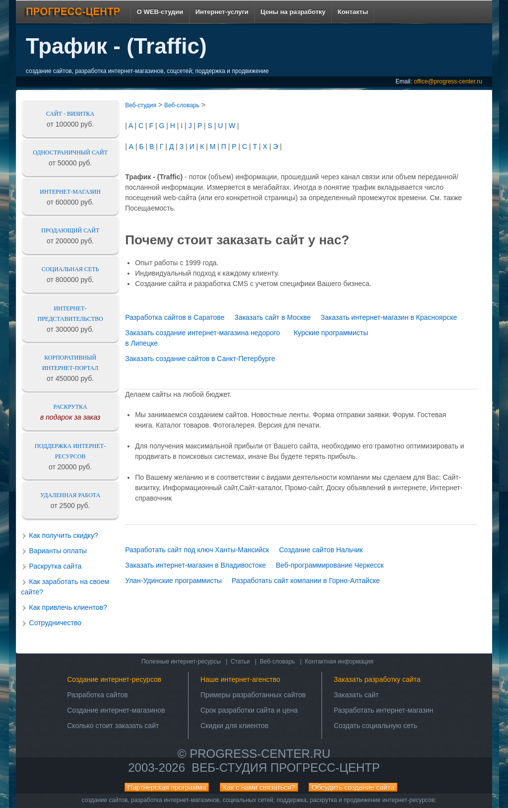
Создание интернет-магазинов (116, 710)
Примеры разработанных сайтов (253, 695)
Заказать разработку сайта (377, 679)
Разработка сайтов (97, 695)
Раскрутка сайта (55, 566)
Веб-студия (140, 105)
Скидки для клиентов (234, 726)
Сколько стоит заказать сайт (113, 726)
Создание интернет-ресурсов (114, 679)
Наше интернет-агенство (240, 679)
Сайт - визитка (70, 113)
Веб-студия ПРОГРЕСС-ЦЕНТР (285, 767)
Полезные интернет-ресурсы (181, 661)
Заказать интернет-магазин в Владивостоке (195, 565)
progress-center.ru (260, 753)
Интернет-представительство (70, 313)
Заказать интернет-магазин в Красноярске (388, 317)
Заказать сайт (356, 695)
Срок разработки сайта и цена (249, 710)
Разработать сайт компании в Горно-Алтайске (306, 581)
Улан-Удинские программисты (173, 581)
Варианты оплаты (58, 551)
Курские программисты (331, 333)
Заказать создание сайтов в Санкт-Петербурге (200, 359)
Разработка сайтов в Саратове (174, 317)
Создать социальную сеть (375, 726)
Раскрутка (70, 406)
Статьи (240, 661)
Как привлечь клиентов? (68, 607)
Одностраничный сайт (70, 152)
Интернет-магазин (70, 191)
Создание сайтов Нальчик (321, 550)
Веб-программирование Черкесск (330, 565)
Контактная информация (339, 661)
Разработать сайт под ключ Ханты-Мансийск (197, 550)
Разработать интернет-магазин (384, 710)
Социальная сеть (70, 269)
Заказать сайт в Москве (272, 317)
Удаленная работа (70, 495)
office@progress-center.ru (448, 81)
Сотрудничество (55, 623)
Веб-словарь (181, 105)
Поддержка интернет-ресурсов (70, 451)
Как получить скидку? (63, 535)
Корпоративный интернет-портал (70, 362)
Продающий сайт (70, 230)
